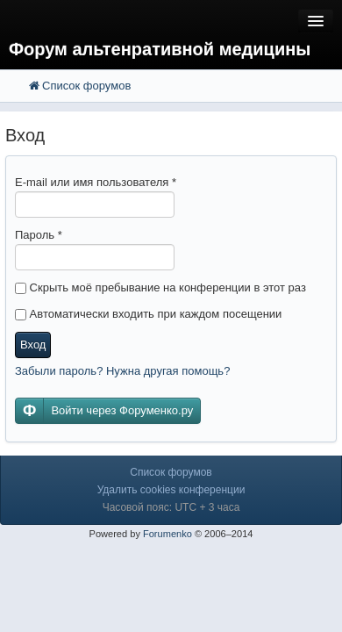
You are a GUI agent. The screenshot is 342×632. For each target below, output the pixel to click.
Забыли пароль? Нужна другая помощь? (122, 370)
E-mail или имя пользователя (95, 182)
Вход (33, 344)
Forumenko (167, 533)
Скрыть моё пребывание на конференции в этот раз (160, 287)
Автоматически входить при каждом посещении (148, 313)
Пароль (38, 234)
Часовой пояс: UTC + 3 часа (171, 507)
